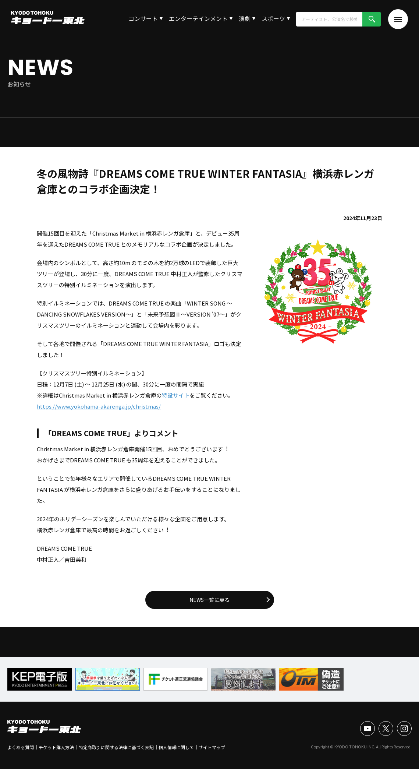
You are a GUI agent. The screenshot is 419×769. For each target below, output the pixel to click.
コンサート (143, 18)
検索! (371, 19)
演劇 (245, 18)
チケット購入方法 (56, 747)
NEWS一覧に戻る (209, 599)
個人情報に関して (176, 747)
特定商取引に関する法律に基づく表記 (116, 747)
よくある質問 (20, 747)
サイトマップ (212, 747)
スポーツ (273, 18)
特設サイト (175, 395)
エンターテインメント (198, 18)
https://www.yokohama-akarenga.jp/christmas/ (99, 406)
